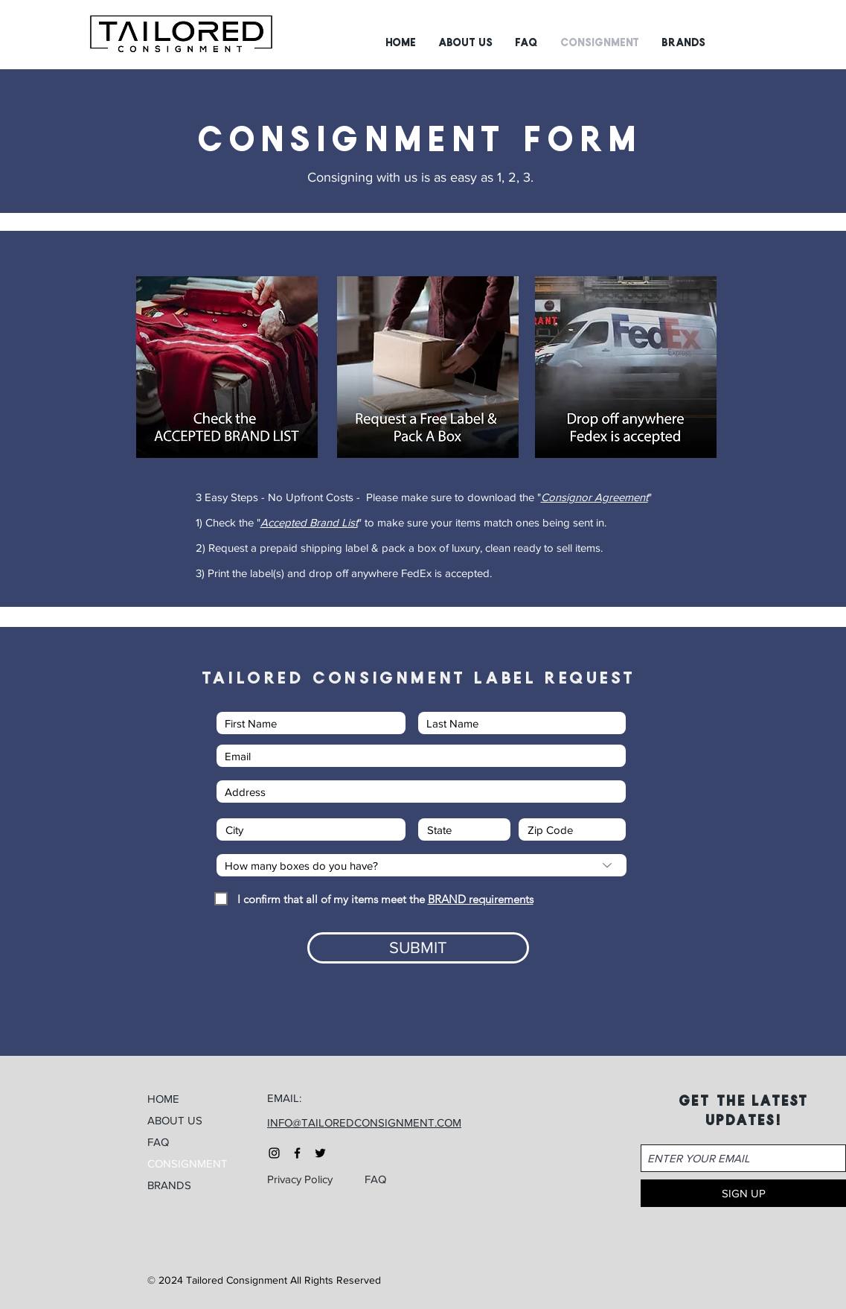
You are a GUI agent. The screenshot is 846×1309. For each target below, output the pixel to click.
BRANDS (169, 1185)
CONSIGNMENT (187, 1163)
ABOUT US (174, 1120)
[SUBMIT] (418, 948)
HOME (163, 1098)
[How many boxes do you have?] (422, 865)
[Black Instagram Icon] (274, 1153)
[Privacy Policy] (307, 1179)
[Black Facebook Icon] (297, 1153)
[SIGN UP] (743, 1193)
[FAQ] (388, 1179)
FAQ (158, 1142)
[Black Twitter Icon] (320, 1153)
